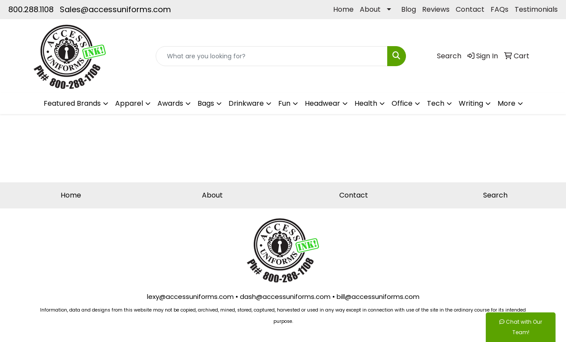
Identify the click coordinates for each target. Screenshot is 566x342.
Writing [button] (471, 103)
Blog (408, 9)
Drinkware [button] (246, 103)
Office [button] (402, 103)
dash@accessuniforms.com (285, 296)
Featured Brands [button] (72, 103)
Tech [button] (435, 103)
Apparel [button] (129, 103)
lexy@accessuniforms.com (190, 296)
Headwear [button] (322, 103)
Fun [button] (284, 103)
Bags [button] (206, 103)
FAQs (499, 9)
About (370, 9)
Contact (470, 9)
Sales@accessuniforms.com (115, 9)
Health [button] (366, 103)
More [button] (506, 103)
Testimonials (536, 9)
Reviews (436, 9)
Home (343, 9)
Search (495, 195)
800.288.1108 (31, 9)
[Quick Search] (272, 56)
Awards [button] (170, 103)
